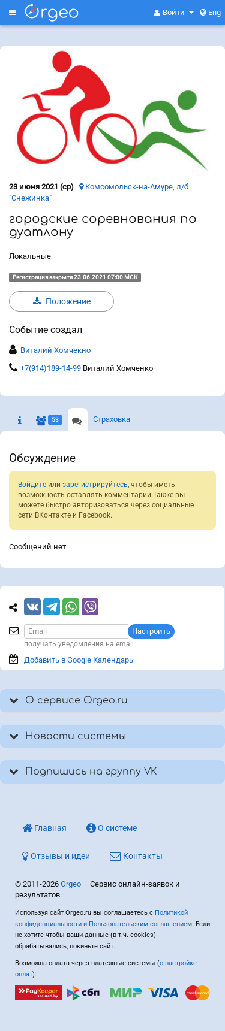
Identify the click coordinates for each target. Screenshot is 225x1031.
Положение (62, 301)
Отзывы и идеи (56, 856)
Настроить (151, 631)
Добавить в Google (78, 659)
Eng (210, 12)
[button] (174, 12)
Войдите (32, 484)
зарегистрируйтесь (95, 484)
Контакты (136, 856)
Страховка (111, 419)
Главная (44, 828)
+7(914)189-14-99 (50, 368)
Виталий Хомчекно (55, 350)
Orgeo (71, 883)
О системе (111, 828)
